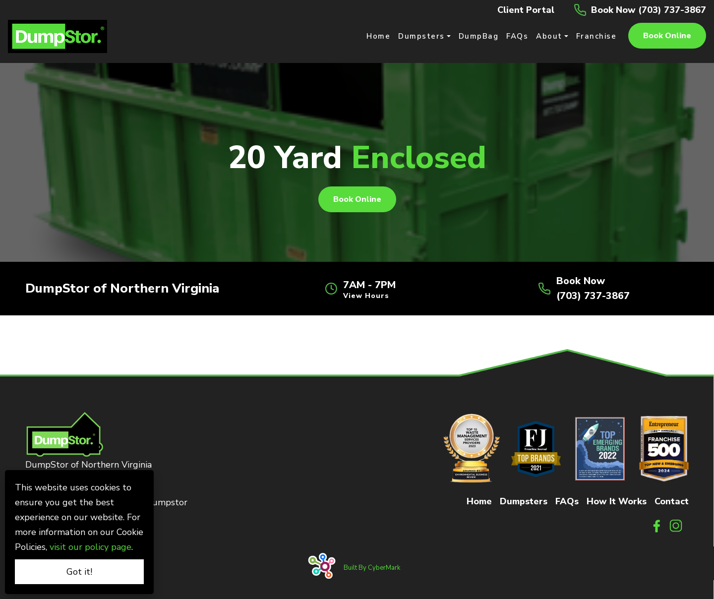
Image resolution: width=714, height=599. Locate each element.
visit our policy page (90, 547)
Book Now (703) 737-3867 (648, 10)
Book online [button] (667, 35)
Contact (671, 501)
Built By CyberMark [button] (375, 570)
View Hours (366, 296)
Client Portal (525, 10)
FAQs (567, 501)
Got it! (79, 572)
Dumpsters (523, 501)
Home (479, 501)
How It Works (617, 501)
